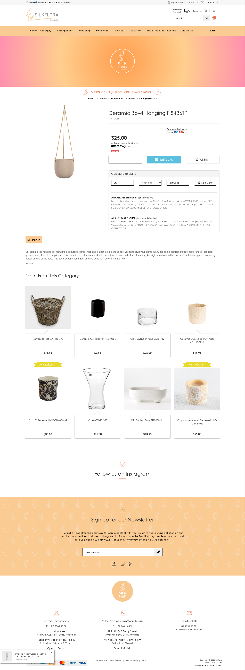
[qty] (122, 183)
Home (33, 30)
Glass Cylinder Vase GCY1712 (147, 338)
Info (129, 146)
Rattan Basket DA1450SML (48, 338)
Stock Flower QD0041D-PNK (27, 656)
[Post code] (178, 183)
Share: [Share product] (176, 132)
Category (47, 30)
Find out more (64, 3)
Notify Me (164, 159)
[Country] (150, 183)
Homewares (104, 30)
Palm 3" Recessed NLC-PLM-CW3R (47, 420)
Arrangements (66, 30)
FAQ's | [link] (145, 660)
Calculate (205, 182)
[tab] (34, 239)
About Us (136, 30)
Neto (220, 665)
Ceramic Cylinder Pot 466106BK (97, 338)
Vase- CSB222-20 (97, 420)
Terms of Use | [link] (102, 660)
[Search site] (206, 18)
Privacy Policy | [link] (117, 660)
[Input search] (188, 18)
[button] (203, 159)
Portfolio (171, 30)
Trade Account (155, 30)
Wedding (85, 30)
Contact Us (192, 2)
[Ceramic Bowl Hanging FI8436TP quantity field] (125, 159)
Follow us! (198, 11)
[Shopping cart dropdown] (213, 19)
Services (121, 30)
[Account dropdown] (175, 2)
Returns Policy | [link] (133, 660)
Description (33, 239)
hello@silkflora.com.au (189, 629)
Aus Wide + (181, 10)
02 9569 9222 (209, 2)
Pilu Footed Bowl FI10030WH (147, 420)
